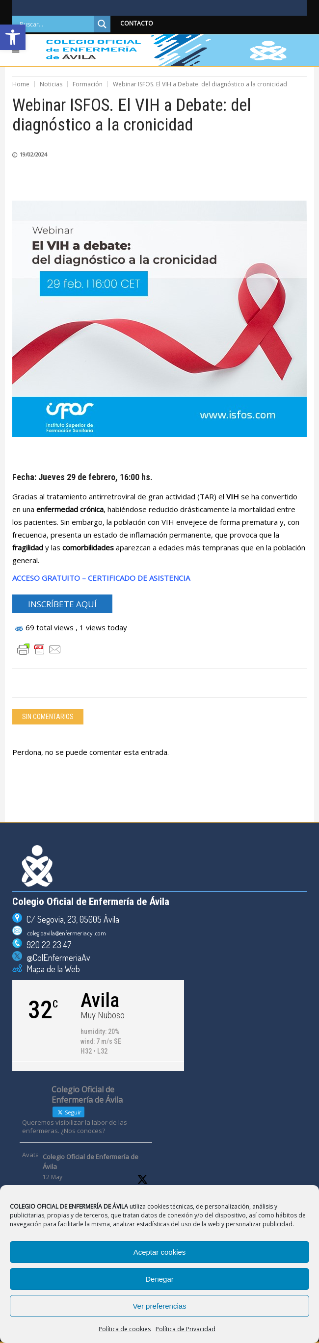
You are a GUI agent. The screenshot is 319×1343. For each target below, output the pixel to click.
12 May (52, 1177)
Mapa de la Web (51, 968)
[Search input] (55, 24)
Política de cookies (125, 1329)
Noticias (51, 84)
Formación (88, 84)
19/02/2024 (33, 154)
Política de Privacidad (185, 1329)
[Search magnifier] (102, 24)
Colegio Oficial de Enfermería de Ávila (90, 1161)
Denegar (159, 1279)
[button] (13, 37)
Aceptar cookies (159, 1252)
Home (20, 84)
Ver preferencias (159, 1306)
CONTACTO (136, 23)
